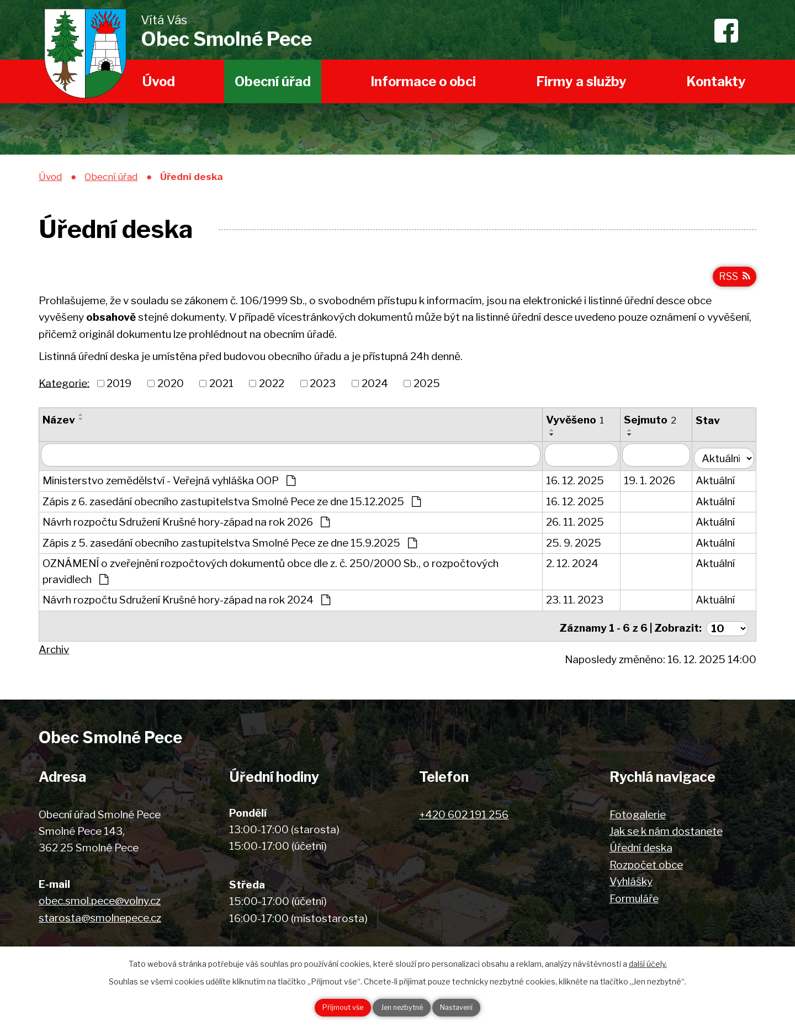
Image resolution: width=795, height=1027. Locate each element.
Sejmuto (654, 426)
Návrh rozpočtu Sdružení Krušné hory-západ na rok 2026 (186, 524)
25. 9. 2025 (577, 545)
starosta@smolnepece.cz (100, 915)
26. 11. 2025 (579, 524)
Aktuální (719, 483)
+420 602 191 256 (463, 812)
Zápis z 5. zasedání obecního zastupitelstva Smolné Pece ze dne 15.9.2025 (230, 545)
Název (59, 426)
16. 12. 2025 (579, 483)
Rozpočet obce (646, 863)
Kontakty (716, 81)
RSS (733, 281)
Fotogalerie (638, 812)
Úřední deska (641, 846)
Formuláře (634, 896)
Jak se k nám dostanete (666, 829)
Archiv (54, 648)
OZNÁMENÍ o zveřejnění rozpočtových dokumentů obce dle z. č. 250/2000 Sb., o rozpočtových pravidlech (271, 574)
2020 (170, 389)
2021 (221, 389)
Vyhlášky (631, 880)
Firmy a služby (581, 81)
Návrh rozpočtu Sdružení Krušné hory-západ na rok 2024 (186, 602)
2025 (427, 389)
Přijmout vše (329, 1007)
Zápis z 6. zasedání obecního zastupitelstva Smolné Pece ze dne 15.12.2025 (232, 504)
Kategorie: (64, 389)
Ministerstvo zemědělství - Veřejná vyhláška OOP (169, 483)
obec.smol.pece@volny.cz (100, 899)
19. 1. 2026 (653, 483)
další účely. (648, 961)
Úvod (158, 81)
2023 (323, 389)
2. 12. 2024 (576, 566)
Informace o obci (423, 81)
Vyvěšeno (579, 426)
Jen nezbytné (402, 1007)
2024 (375, 389)
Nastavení (470, 1007)
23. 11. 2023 (578, 602)
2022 (271, 389)
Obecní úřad (273, 81)
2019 (119, 389)
